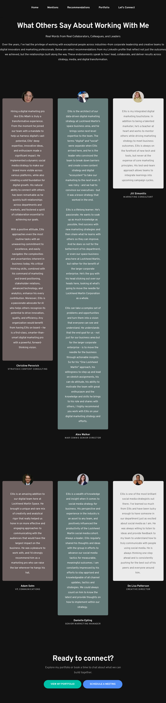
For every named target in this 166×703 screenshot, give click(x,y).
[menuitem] (34, 8)
